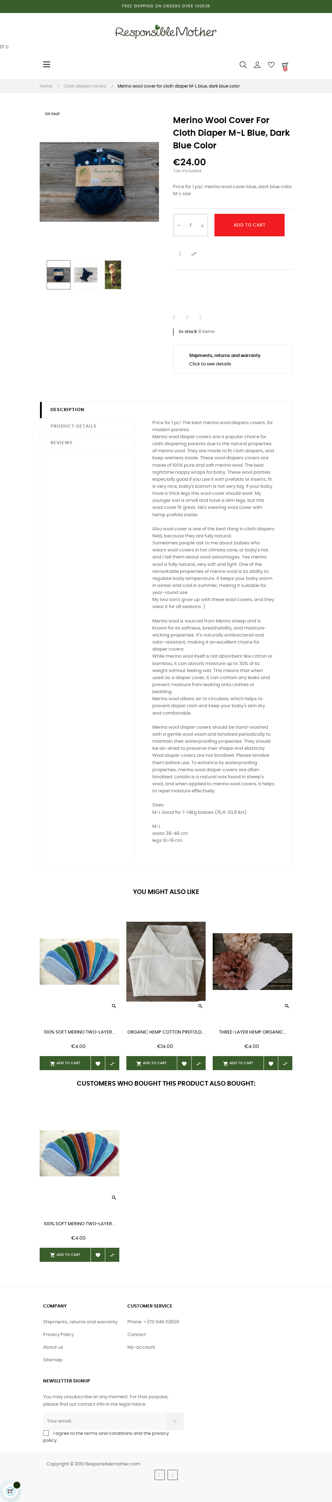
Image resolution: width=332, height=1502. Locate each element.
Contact (136, 1334)
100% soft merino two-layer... (79, 1032)
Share (178, 317)
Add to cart (250, 225)
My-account (141, 1347)
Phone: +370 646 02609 (153, 1322)
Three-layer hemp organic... (252, 1032)
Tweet (191, 317)
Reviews (62, 443)
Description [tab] (68, 410)
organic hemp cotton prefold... (166, 1032)
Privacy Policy (58, 1334)
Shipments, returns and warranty (80, 1322)
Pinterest (205, 317)
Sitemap (52, 1360)
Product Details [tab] (74, 426)
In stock (188, 332)
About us (53, 1347)
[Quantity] (190, 225)
